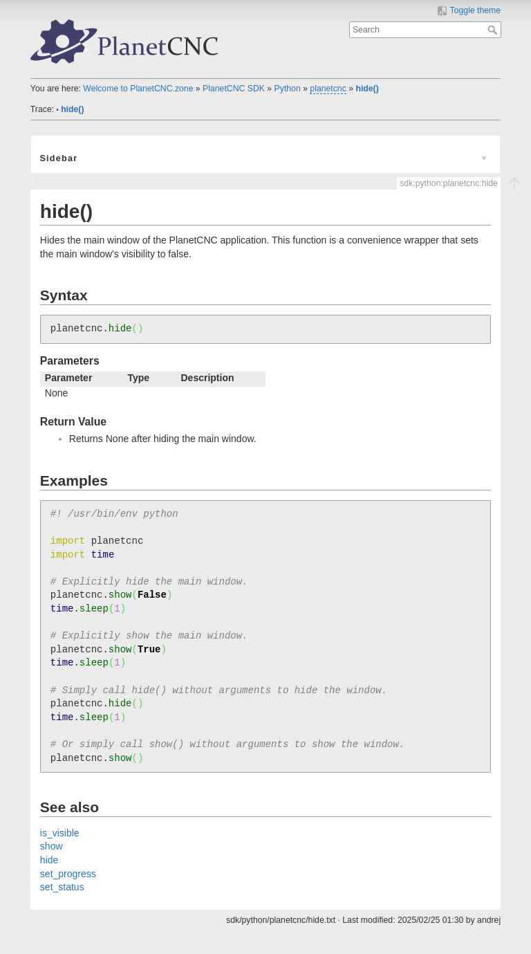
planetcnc (328, 88)
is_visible (60, 832)
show (51, 846)
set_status (62, 886)
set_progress (68, 873)
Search (494, 30)
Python (287, 88)
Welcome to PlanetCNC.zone (138, 88)
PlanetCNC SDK (234, 88)
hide (49, 859)
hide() (366, 88)
